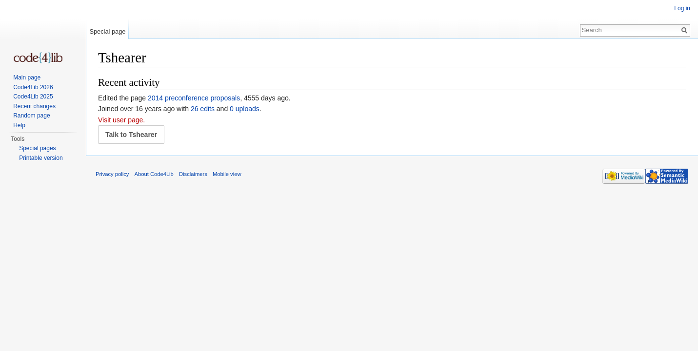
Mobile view (227, 174)
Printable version (40, 158)
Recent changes (34, 106)
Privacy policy (112, 174)
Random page (31, 115)
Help (19, 125)
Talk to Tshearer (131, 134)
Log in (682, 8)
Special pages (37, 148)
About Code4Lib (154, 174)
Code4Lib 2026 (33, 87)
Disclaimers (193, 174)
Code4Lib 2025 (33, 96)
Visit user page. (121, 120)
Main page (26, 77)
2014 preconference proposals (194, 98)
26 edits (203, 109)
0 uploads (244, 109)
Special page (107, 31)
